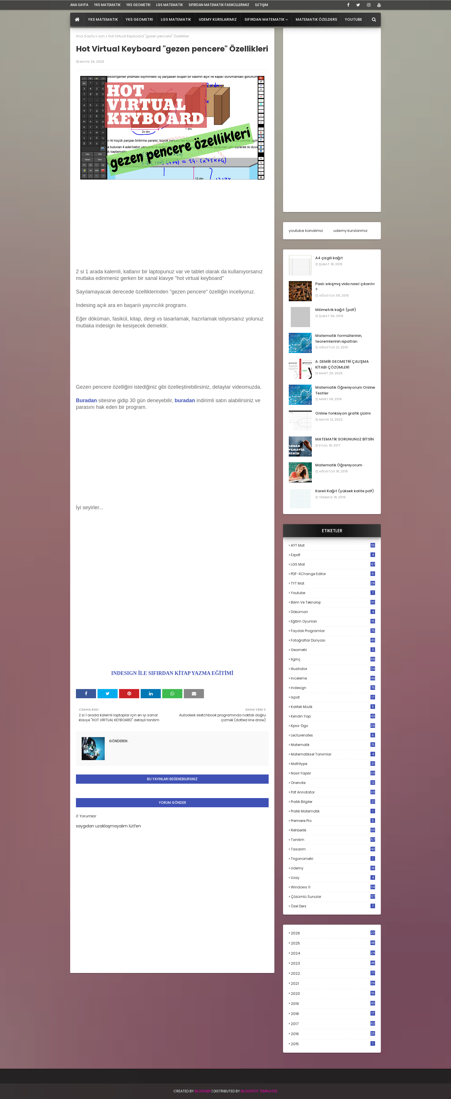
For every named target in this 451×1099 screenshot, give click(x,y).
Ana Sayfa (85, 36)
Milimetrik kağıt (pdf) (335, 309)
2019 (333, 1004)
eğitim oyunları (333, 621)
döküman (333, 611)
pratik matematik (333, 811)
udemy (333, 868)
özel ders (333, 906)
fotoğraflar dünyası (333, 640)
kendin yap (333, 716)
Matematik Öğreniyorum (338, 465)
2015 (333, 1044)
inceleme (333, 678)
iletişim (261, 4)
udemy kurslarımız (350, 230)
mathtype (333, 763)
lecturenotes (333, 735)
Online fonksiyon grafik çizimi (342, 413)
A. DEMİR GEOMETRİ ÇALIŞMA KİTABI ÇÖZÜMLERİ (342, 364)
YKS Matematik (107, 4)
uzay (333, 877)
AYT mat (333, 545)
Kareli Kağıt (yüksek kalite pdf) (344, 491)
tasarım (333, 849)
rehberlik (333, 830)
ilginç (333, 659)
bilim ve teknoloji (333, 602)
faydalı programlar (333, 630)
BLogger (203, 1091)
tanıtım (333, 839)
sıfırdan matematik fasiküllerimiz (219, 4)
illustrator (333, 668)
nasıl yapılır (333, 773)
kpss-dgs (333, 725)
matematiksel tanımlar (333, 754)
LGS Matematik (169, 4)
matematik (333, 744)
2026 (333, 933)
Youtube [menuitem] (353, 19)
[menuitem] (77, 19)
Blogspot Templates (259, 1091)
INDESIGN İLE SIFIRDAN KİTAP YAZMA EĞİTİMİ (172, 673)
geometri (333, 649)
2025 (333, 943)
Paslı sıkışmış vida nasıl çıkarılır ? (345, 286)
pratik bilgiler (333, 801)
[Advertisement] (172, 228)
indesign (333, 687)
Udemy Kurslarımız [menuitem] (218, 19)
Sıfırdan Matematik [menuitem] (264, 19)
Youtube (333, 592)
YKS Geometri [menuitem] (139, 19)
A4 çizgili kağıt (329, 258)
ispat (333, 697)
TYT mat (333, 583)
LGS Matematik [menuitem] (176, 19)
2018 (333, 1014)
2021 (333, 983)
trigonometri (333, 858)
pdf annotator (333, 792)
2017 (333, 1024)
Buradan (86, 400)
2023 (333, 963)
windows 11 (333, 887)
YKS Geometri (138, 4)
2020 (333, 994)
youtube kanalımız (306, 230)
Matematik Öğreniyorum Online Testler (345, 390)
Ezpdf (333, 554)
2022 (333, 973)
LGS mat (333, 564)
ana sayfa (79, 4)
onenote (333, 782)
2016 (333, 1034)
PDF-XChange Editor (333, 573)
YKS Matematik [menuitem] (103, 19)
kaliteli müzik (333, 706)
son (101, 36)
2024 (333, 953)
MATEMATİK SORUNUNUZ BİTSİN (344, 439)
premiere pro (333, 820)
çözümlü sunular (333, 896)
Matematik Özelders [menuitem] (316, 19)
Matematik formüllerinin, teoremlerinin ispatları (338, 338)
